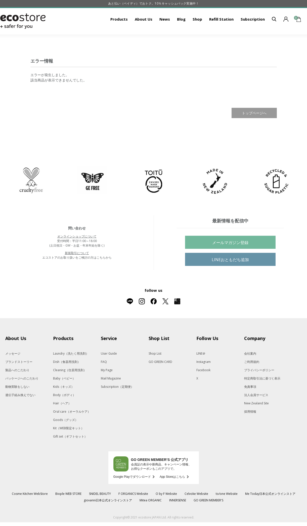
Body (64, 410)
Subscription (253, 34)
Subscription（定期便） (117, 402)
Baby (64, 394)
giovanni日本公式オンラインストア (108, 516)
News (164, 34)
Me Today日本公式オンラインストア (270, 509)
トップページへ (254, 128)
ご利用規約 (251, 377)
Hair (62, 419)
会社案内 (250, 369)
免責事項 (250, 402)
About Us (143, 34)
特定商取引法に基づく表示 (262, 394)
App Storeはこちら (172, 492)
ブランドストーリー (18, 377)
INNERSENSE (177, 516)
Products (119, 34)
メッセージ (12, 369)
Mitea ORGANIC (151, 516)
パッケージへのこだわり (21, 394)
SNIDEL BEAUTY (100, 509)
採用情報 (250, 427)
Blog (181, 34)
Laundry (71, 369)
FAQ (104, 377)
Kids (63, 402)
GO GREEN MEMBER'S (208, 516)
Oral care (72, 427)
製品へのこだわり (17, 386)
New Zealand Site (256, 419)
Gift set (70, 452)
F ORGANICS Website (133, 509)
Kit (68, 444)
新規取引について (77, 268)
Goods (65, 435)
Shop (197, 34)
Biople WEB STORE (68, 509)
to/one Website (227, 509)
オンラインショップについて (77, 252)
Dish (66, 377)
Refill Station (221, 34)
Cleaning (69, 386)
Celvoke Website (196, 509)
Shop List (155, 369)
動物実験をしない (17, 402)
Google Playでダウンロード (132, 492)
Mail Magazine (111, 394)
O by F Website (166, 509)
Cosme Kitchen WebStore (30, 509)
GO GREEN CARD (160, 377)
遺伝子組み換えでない (20, 410)
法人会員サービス (256, 410)
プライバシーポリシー (259, 386)
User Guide (109, 369)
